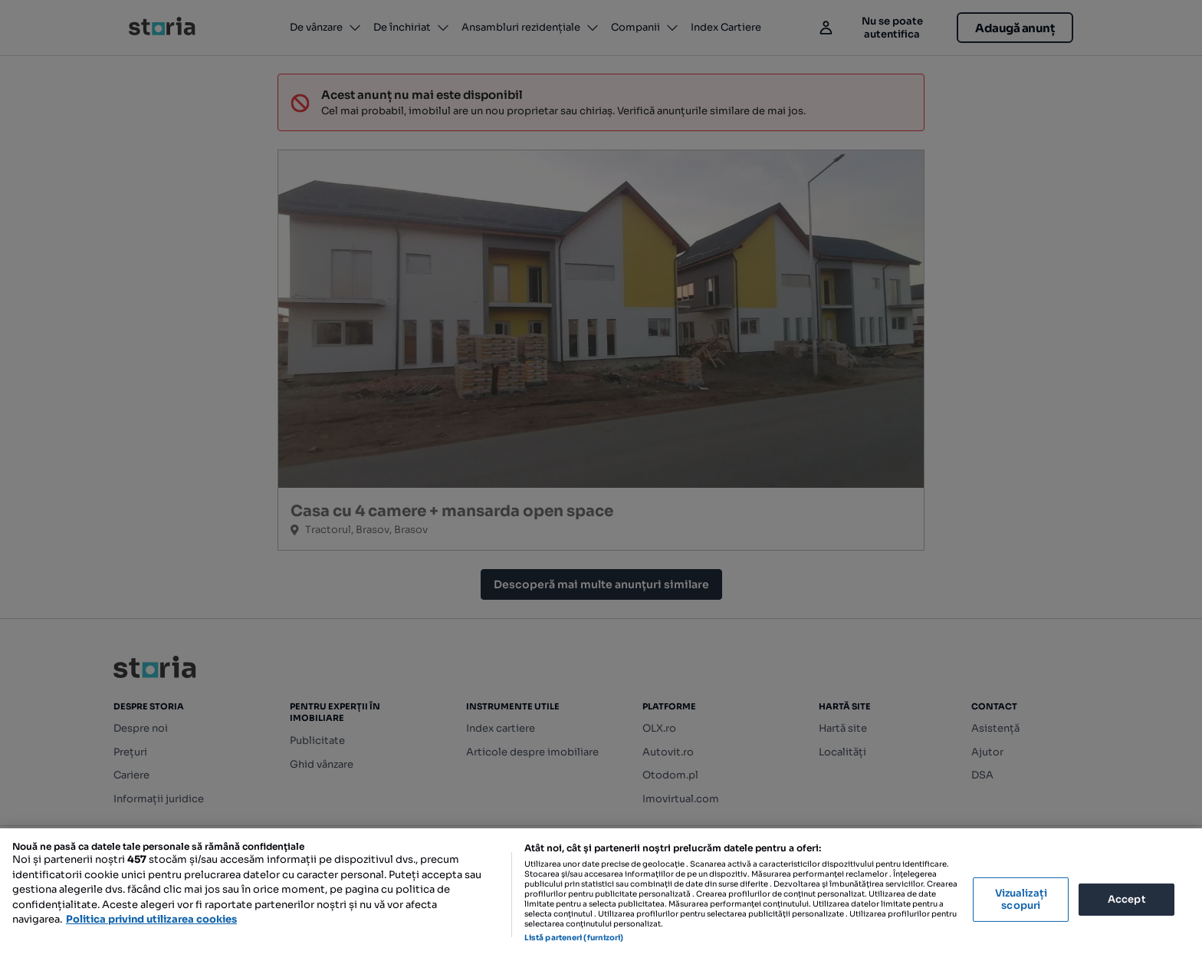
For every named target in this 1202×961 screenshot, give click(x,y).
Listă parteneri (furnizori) (574, 938)
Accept (1127, 899)
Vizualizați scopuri (1021, 899)
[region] (601, 894)
